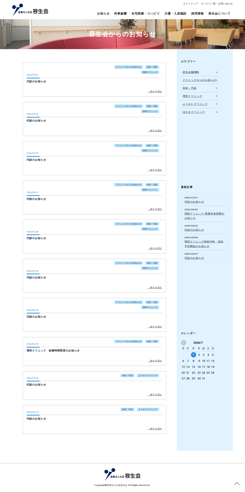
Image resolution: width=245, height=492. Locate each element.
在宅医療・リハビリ (136, 14)
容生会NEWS (191, 72)
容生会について (218, 14)
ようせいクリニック (148, 375)
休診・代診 (152, 67)
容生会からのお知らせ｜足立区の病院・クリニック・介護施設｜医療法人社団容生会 (30, 10)
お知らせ (88, 14)
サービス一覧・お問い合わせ (216, 3)
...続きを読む (155, 91)
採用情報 (193, 14)
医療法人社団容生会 (117, 485)
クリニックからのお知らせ (128, 67)
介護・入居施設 (169, 14)
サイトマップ (187, 3)
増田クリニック (150, 72)
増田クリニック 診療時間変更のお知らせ (53, 350)
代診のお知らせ (36, 81)
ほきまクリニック (194, 112)
